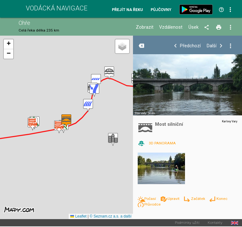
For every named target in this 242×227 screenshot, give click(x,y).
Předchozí (190, 46)
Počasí (150, 198)
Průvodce (152, 204)
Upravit (174, 198)
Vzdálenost (170, 27)
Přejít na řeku (127, 10)
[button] (32, 124)
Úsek (193, 27)
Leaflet (78, 216)
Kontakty (215, 223)
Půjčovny (161, 10)
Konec (222, 198)
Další (211, 46)
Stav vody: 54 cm (145, 113)
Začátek (198, 198)
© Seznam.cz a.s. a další (110, 216)
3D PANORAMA (162, 143)
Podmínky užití (187, 223)
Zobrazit (144, 27)
